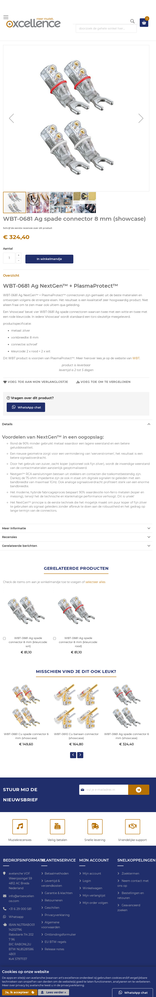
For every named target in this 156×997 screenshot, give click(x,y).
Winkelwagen (92, 888)
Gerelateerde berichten (19, 546)
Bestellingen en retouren (130, 895)
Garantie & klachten (59, 893)
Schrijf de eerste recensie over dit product (27, 228)
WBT (136, 358)
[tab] (76, 424)
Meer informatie (14, 528)
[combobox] (106, 28)
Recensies (9, 537)
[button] (11, 118)
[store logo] (33, 22)
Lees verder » (53, 992)
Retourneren (54, 900)
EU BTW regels (55, 942)
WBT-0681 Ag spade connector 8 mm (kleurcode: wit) (28, 642)
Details (7, 424)
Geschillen (52, 908)
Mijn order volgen (95, 903)
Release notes (54, 949)
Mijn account (92, 873)
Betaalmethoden (57, 873)
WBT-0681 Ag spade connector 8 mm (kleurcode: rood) (78, 642)
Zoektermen (130, 873)
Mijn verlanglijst (94, 895)
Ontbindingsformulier (60, 934)
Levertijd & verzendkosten (51, 883)
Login (87, 881)
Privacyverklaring (57, 915)
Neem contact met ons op (133, 883)
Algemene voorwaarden (50, 925)
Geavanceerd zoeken (128, 907)
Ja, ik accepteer (19, 992)
